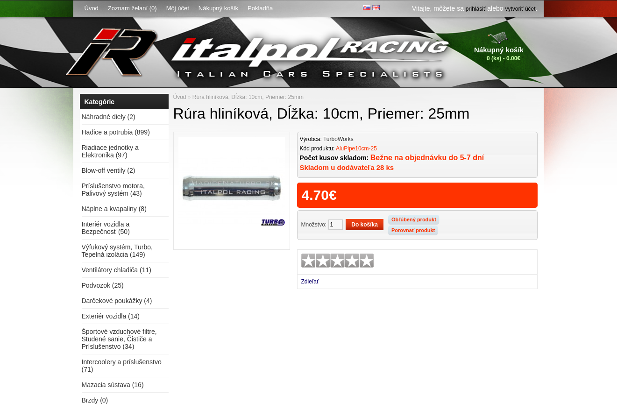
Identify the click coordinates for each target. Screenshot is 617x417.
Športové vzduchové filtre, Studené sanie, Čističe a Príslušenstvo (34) (119, 339)
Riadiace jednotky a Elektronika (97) (110, 151)
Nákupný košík (218, 8)
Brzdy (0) (95, 400)
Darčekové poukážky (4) (117, 300)
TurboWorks (338, 139)
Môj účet (177, 8)
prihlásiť (476, 9)
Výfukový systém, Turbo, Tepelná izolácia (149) (117, 250)
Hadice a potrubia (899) (116, 132)
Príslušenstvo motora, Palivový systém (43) (113, 189)
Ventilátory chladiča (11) (116, 270)
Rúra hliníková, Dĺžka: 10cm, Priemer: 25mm (248, 97)
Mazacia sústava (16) (113, 385)
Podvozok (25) (103, 285)
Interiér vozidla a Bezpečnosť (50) (106, 227)
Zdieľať (310, 281)
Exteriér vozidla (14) (111, 316)
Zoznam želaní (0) (132, 8)
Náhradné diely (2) (108, 116)
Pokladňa (260, 8)
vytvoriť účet (520, 9)
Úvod (92, 8)
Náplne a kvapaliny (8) (114, 208)
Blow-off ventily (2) (108, 170)
